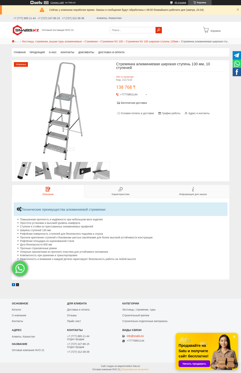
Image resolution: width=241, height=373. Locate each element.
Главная (20, 52)
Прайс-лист (74, 321)
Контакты (67, 52)
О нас (53, 52)
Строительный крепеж (135, 315)
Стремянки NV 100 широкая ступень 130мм (152, 41)
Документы (86, 52)
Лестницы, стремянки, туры (139, 309)
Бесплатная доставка (134, 102)
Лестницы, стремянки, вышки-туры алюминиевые (52, 41)
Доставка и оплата (111, 52)
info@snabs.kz (135, 336)
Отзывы (72, 315)
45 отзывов (180, 2)
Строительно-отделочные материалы (144, 321)
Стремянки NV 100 (111, 41)
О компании (19, 315)
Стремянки (91, 41)
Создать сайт (57, 2)
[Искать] (159, 30)
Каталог (16, 309)
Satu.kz (136, 366)
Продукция (37, 52)
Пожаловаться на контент (135, 369)
